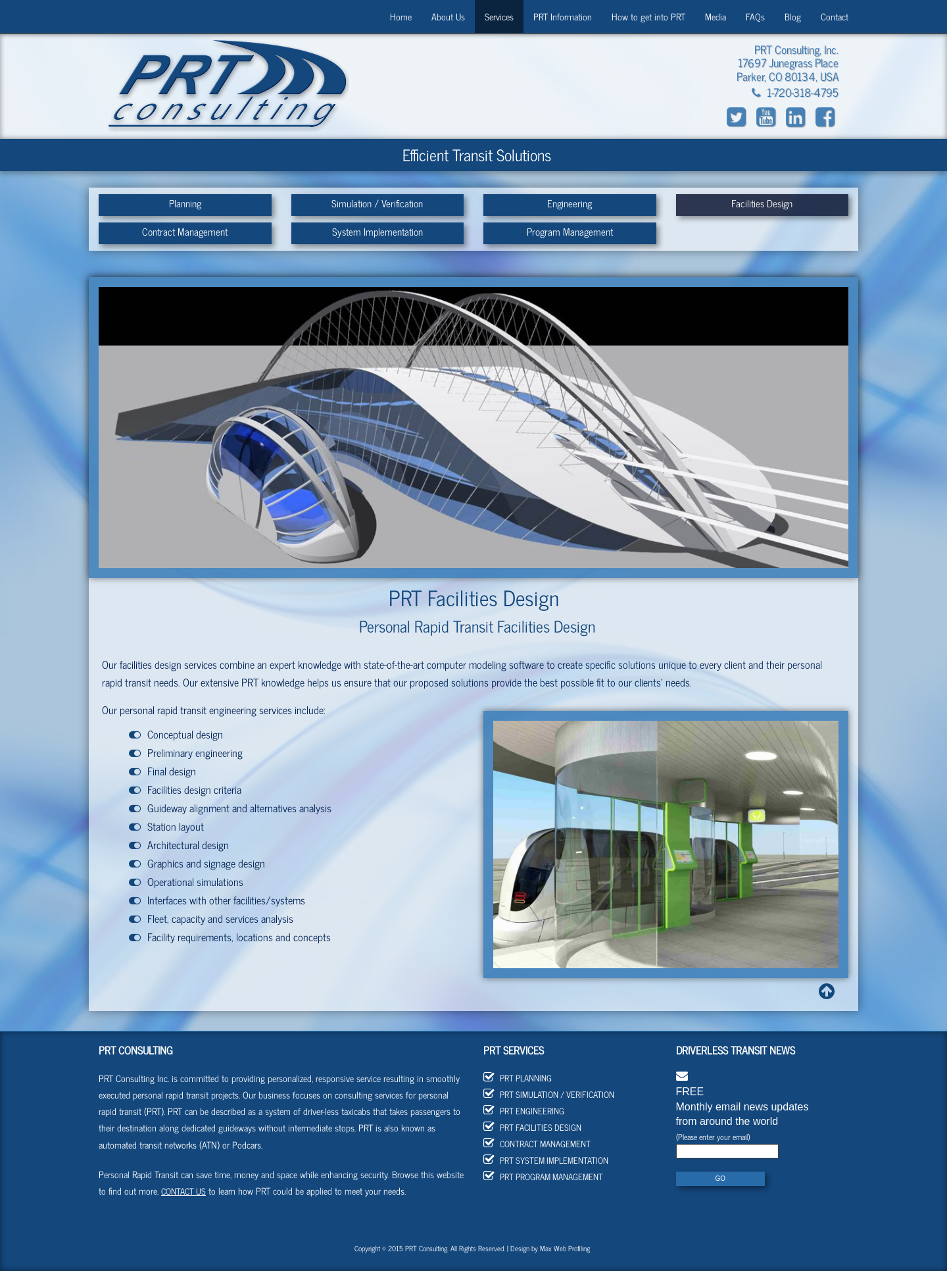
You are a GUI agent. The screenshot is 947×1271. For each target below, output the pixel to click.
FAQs (755, 16)
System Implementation (377, 231)
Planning (185, 203)
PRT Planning (517, 1078)
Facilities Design (761, 203)
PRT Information (562, 16)
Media (715, 16)
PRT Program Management (543, 1176)
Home (401, 16)
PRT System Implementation (545, 1160)
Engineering (569, 203)
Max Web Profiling (565, 1248)
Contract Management (185, 231)
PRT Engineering (523, 1111)
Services (499, 16)
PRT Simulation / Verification (548, 1094)
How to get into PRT (648, 16)
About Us (448, 16)
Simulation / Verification (377, 203)
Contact (834, 16)
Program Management (570, 231)
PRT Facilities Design (532, 1127)
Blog (793, 16)
